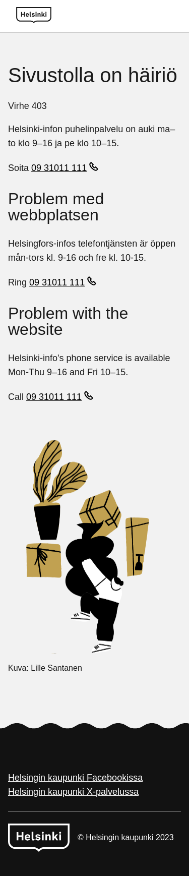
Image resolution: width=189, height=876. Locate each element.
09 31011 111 (59, 168)
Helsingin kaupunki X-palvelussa (73, 792)
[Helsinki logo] (33, 16)
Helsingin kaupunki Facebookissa (75, 778)
